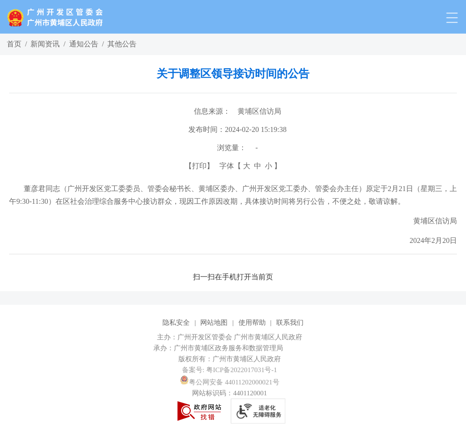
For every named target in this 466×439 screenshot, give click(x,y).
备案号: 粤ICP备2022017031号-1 (229, 369)
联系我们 (290, 322)
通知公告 (83, 44)
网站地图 (214, 322)
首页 (14, 44)
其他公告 (122, 44)
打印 (199, 166)
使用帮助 (252, 322)
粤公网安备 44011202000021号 (229, 382)
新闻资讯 (45, 44)
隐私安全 (176, 322)
